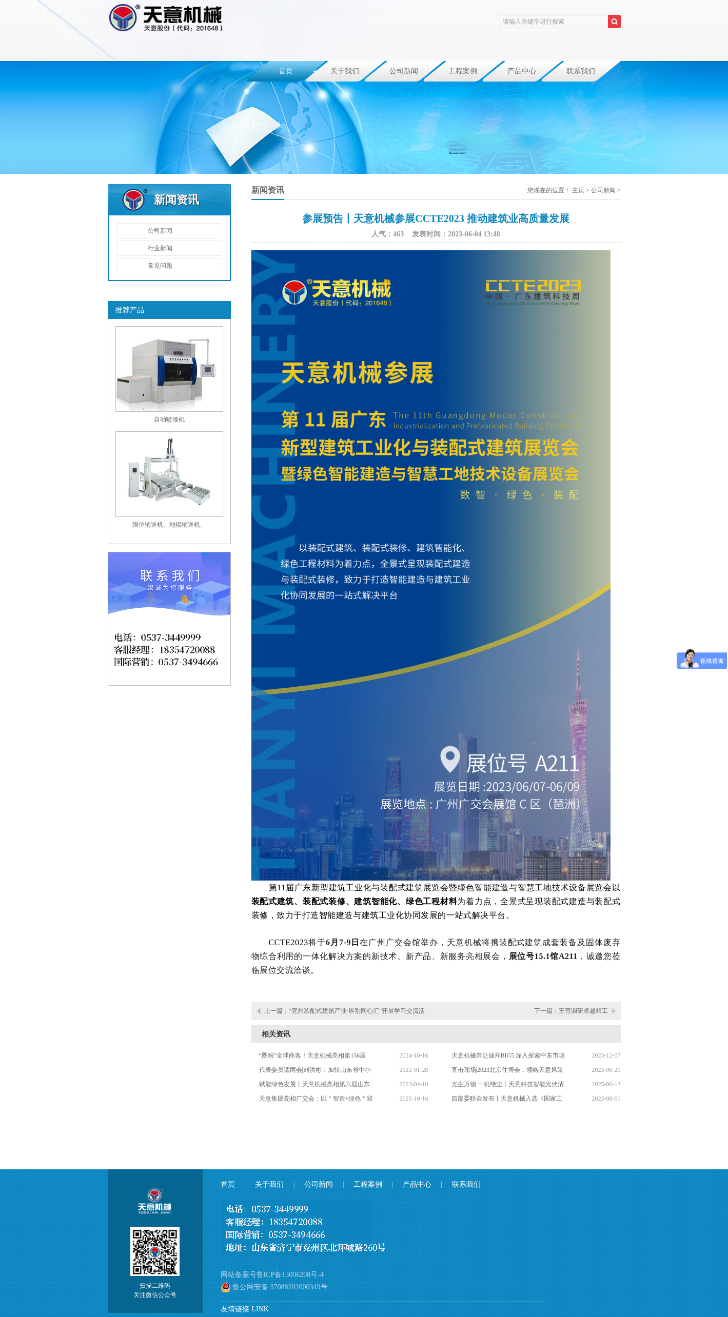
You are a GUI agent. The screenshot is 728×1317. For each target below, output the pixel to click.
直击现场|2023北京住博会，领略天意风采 (507, 1069)
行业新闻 (160, 248)
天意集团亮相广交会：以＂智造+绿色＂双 (316, 1098)
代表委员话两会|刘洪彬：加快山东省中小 (315, 1069)
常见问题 (160, 265)
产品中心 (521, 71)
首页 (286, 71)
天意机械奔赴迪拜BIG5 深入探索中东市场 (508, 1055)
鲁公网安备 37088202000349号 (274, 1287)
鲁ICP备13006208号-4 (290, 1275)
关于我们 (344, 71)
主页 (578, 190)
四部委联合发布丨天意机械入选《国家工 (506, 1098)
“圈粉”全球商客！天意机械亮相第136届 (312, 1055)
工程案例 (462, 71)
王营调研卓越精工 (583, 1010)
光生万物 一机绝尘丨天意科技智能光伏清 (507, 1084)
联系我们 (580, 71)
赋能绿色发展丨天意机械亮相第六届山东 (314, 1084)
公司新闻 (403, 71)
